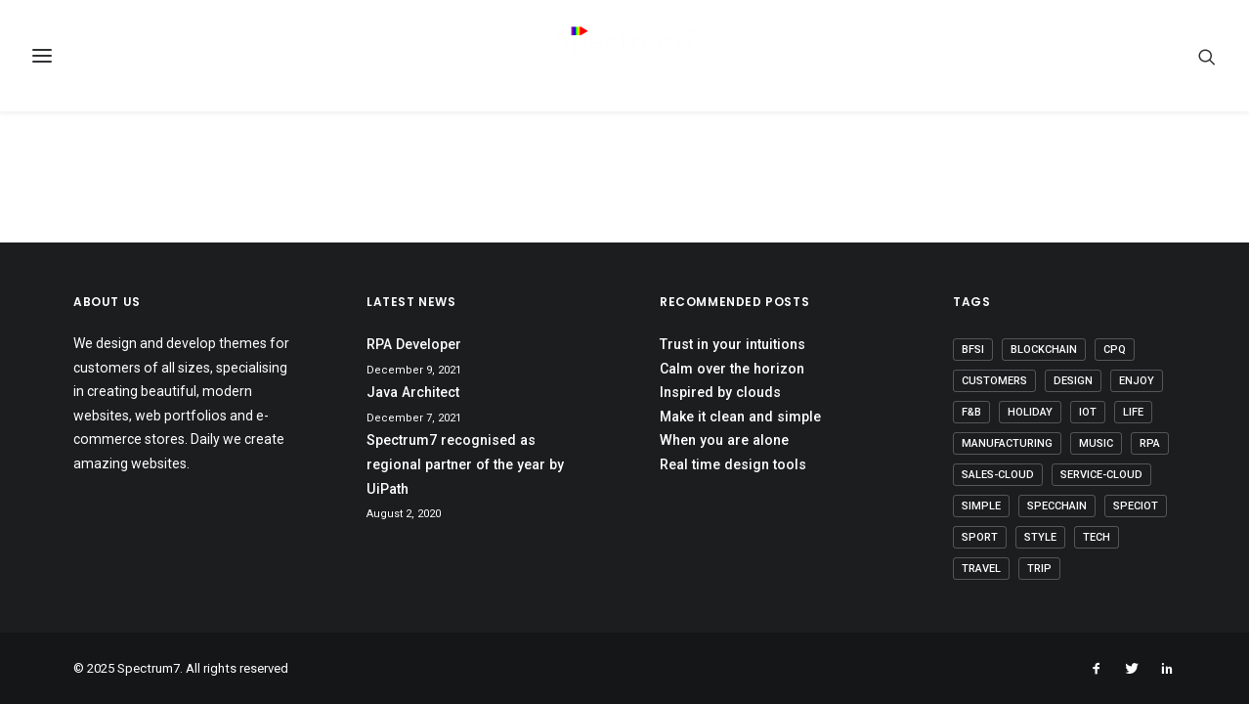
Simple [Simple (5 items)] (981, 506)
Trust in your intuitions (732, 344)
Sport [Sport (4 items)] (980, 537)
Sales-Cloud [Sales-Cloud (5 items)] (998, 474)
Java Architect (412, 392)
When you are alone (724, 440)
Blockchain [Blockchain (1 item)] (1044, 349)
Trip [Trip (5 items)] (1039, 568)
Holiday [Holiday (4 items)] (1030, 412)
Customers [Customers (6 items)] (994, 380)
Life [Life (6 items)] (1133, 412)
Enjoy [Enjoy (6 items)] (1136, 380)
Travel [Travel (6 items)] (981, 568)
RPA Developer (413, 344)
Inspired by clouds (720, 392)
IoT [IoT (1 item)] (1088, 412)
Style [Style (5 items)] (1040, 537)
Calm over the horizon (732, 368)
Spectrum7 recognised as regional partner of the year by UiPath (465, 464)
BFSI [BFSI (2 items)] (973, 349)
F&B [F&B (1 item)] (971, 412)
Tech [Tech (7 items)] (1096, 537)
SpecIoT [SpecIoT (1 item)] (1135, 506)
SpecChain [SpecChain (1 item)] (1057, 506)
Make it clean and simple (740, 416)
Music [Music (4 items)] (1096, 443)
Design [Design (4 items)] (1073, 380)
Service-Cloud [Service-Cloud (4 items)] (1101, 474)
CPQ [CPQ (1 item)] (1114, 349)
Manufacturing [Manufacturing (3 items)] (1007, 443)
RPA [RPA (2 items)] (1150, 443)
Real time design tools (733, 464)
